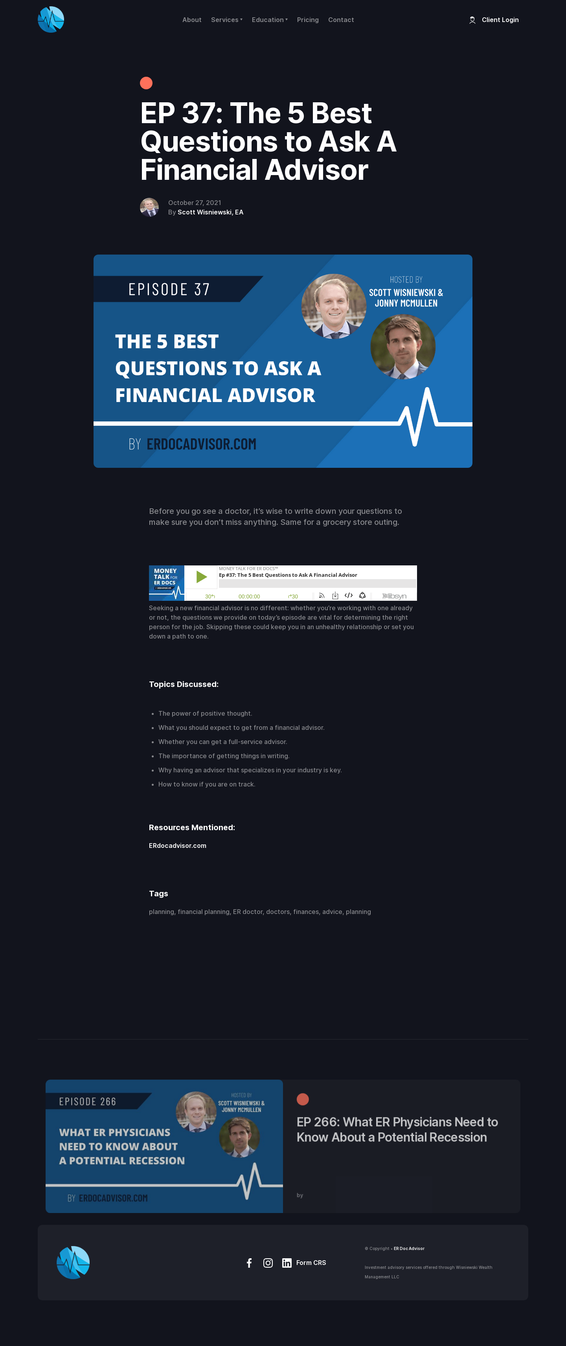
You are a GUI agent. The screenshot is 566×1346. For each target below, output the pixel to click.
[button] (227, 19)
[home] (51, 19)
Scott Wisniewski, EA (211, 212)
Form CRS (311, 1263)
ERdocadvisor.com (177, 845)
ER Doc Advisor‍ (409, 1248)
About (192, 20)
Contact (341, 20)
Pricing (308, 20)
